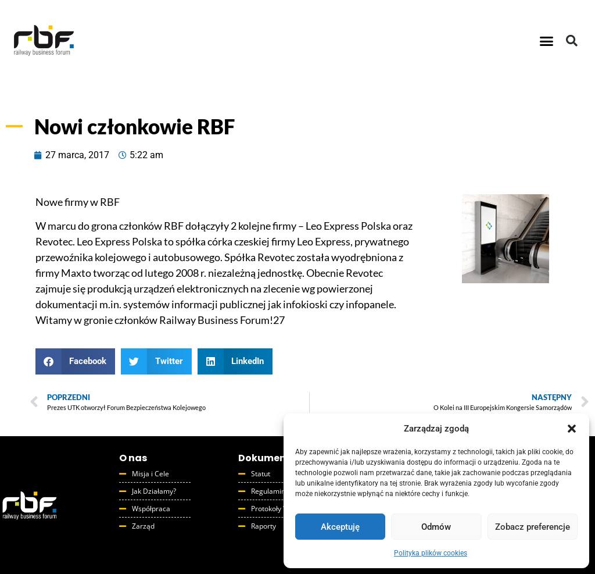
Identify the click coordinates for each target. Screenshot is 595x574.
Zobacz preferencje (532, 527)
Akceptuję (340, 527)
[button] (572, 428)
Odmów (436, 527)
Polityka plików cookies (430, 553)
